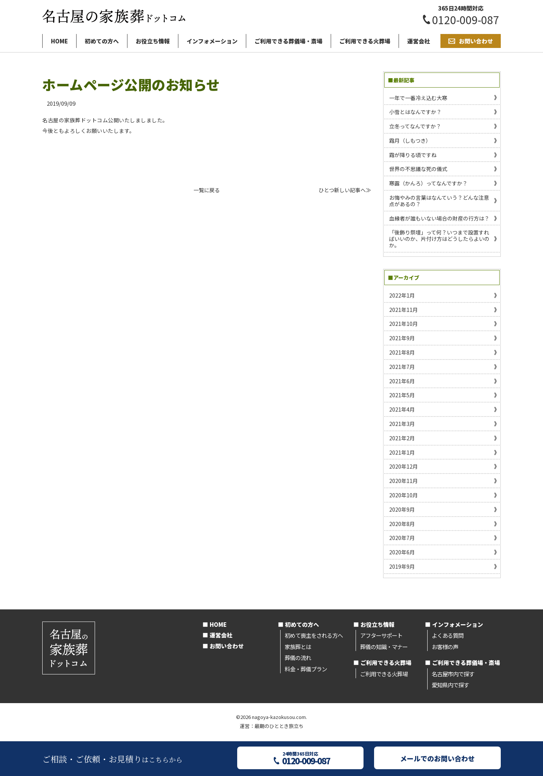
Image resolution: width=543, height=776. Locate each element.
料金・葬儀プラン (306, 669)
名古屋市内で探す (453, 674)
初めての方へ (102, 41)
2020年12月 (403, 466)
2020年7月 (402, 538)
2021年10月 (403, 323)
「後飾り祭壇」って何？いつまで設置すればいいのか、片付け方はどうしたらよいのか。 (439, 238)
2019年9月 (402, 566)
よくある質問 (447, 635)
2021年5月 (402, 395)
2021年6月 (402, 381)
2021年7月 (402, 366)
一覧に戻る (206, 190)
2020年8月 (402, 524)
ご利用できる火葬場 (364, 41)
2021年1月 (402, 452)
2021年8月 (402, 352)
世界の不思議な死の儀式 (418, 169)
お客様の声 (445, 647)
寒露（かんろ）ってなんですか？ (428, 183)
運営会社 (418, 41)
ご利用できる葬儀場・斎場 (288, 41)
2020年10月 (403, 495)
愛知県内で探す (450, 685)
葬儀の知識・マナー (384, 647)
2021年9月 (402, 338)
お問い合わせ (227, 646)
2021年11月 (403, 309)
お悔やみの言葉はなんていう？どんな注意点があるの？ (439, 201)
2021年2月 (402, 438)
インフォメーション (212, 41)
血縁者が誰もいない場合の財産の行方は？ (439, 218)
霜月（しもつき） (410, 140)
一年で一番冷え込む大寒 (418, 98)
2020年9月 (402, 509)
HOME (59, 41)
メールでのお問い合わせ (437, 758)
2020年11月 (403, 480)
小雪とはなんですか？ (415, 112)
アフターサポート (381, 635)
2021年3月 (402, 423)
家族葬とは (298, 647)
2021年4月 (402, 409)
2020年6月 (402, 552)
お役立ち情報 (153, 41)
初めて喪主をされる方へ (314, 635)
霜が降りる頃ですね (413, 155)
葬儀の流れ (298, 658)
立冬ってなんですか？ (415, 126)
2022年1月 (402, 295)
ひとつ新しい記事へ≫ (345, 190)
